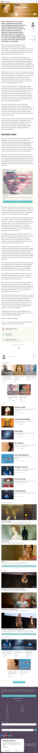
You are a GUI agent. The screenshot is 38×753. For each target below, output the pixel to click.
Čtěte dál (3, 404)
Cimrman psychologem (22, 419)
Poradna (7, 713)
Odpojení (5, 196)
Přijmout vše (17, 750)
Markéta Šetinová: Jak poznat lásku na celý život (13, 589)
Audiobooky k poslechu (6, 502)
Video (7, 711)
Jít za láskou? (19, 443)
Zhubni (15, 372)
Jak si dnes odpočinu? (22, 455)
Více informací (5, 747)
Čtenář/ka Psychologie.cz (33, 28)
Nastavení (7, 750)
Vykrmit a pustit (16, 314)
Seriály (7, 716)
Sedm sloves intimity (24, 392)
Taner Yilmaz (5, 11)
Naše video (3, 570)
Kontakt (22, 711)
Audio (7, 709)
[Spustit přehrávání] (16, 14)
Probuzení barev (20, 491)
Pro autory (23, 709)
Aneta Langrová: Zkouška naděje (9, 609)
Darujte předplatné (19, 698)
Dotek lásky (19, 431)
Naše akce (8, 718)
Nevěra (3, 561)
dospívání (34, 36)
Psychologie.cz (5, 2)
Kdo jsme (22, 707)
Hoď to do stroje (20, 479)
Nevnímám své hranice (29, 373)
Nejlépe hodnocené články (19, 682)
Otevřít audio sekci (19, 566)
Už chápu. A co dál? (21, 467)
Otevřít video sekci (19, 634)
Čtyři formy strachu (6, 521)
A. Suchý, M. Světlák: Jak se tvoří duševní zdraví (13, 629)
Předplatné (19, 695)
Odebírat (35, 730)
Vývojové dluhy (5, 541)
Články (7, 707)
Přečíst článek (17, 201)
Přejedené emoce (6, 372)
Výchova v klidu (20, 407)
